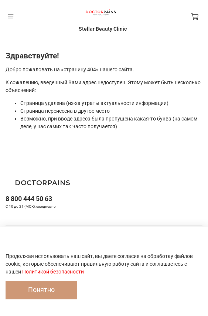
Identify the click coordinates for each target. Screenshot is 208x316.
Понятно (41, 289)
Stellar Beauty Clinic (103, 29)
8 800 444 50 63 (29, 199)
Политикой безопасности (53, 272)
